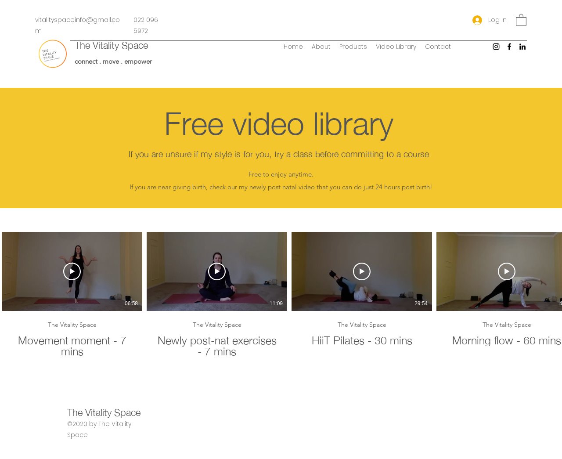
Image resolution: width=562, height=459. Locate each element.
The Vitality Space (111, 44)
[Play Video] (72, 271)
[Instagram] (496, 46)
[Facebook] (509, 46)
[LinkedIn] (522, 46)
